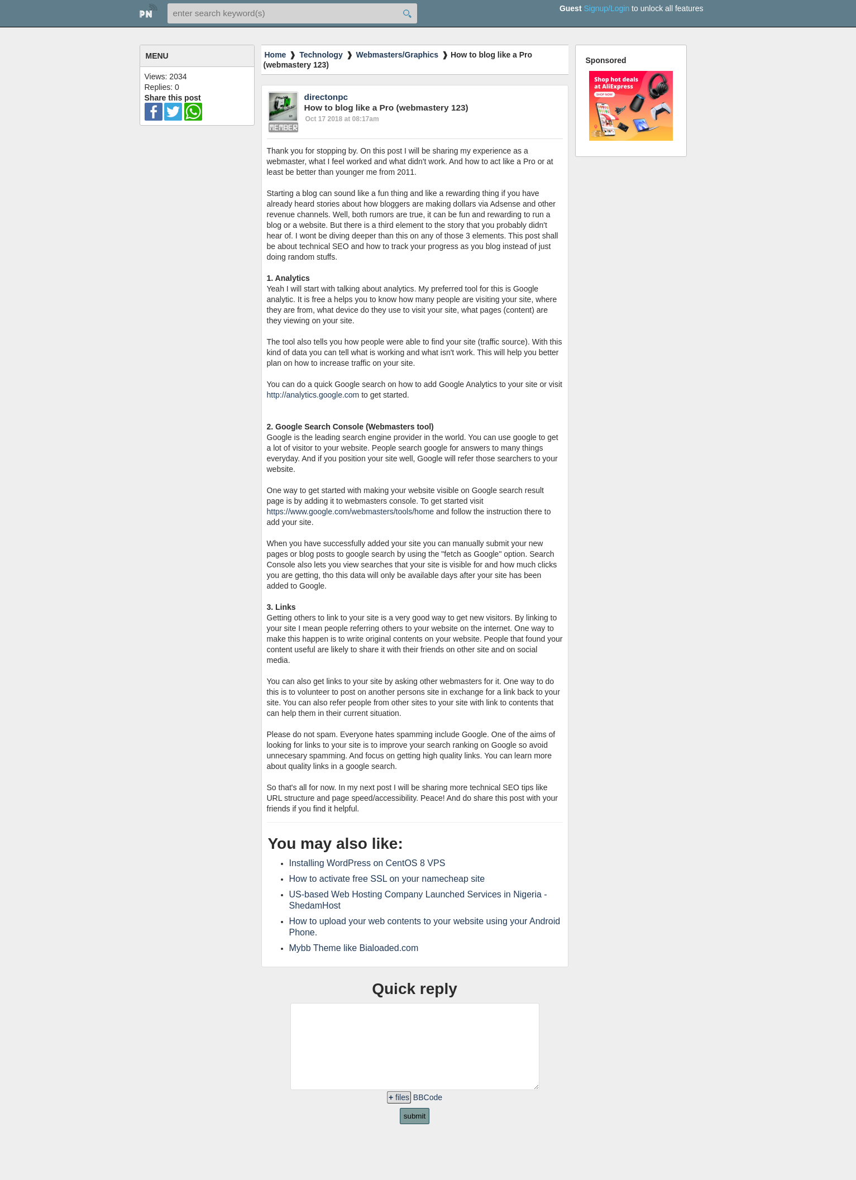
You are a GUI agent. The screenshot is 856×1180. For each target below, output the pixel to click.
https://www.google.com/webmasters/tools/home (350, 511)
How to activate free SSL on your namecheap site (387, 878)
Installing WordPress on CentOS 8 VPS (367, 863)
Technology (321, 54)
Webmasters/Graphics (397, 54)
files (399, 1114)
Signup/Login (606, 8)
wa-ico (193, 112)
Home (275, 54)
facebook (153, 112)
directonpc (326, 97)
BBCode (427, 1114)
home (148, 12)
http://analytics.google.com (313, 394)
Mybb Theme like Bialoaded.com (354, 948)
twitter (173, 112)
